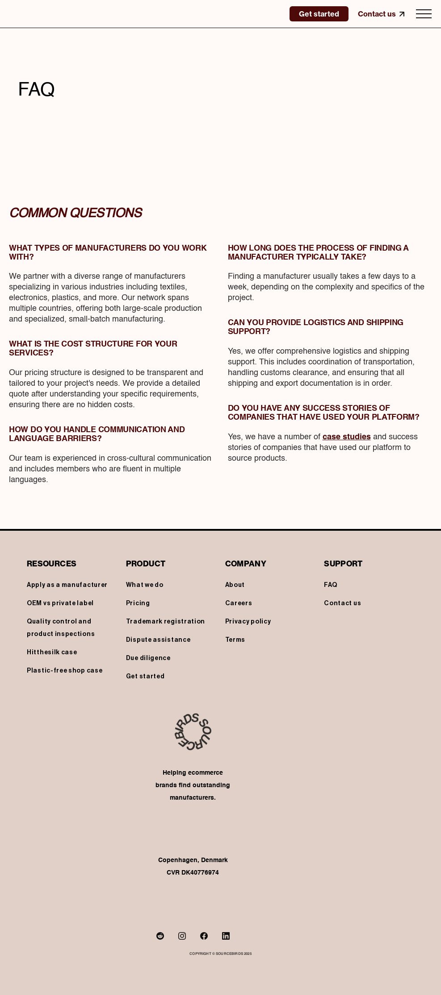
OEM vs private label (60, 603)
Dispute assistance (158, 640)
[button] (424, 13)
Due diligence (148, 658)
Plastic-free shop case (64, 671)
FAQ (330, 585)
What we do (145, 585)
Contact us (342, 603)
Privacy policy (248, 622)
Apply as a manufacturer (67, 585)
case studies (347, 437)
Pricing (138, 603)
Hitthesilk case (52, 652)
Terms (235, 640)
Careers (238, 603)
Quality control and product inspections (61, 628)
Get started (145, 676)
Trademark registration (165, 622)
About (235, 585)
